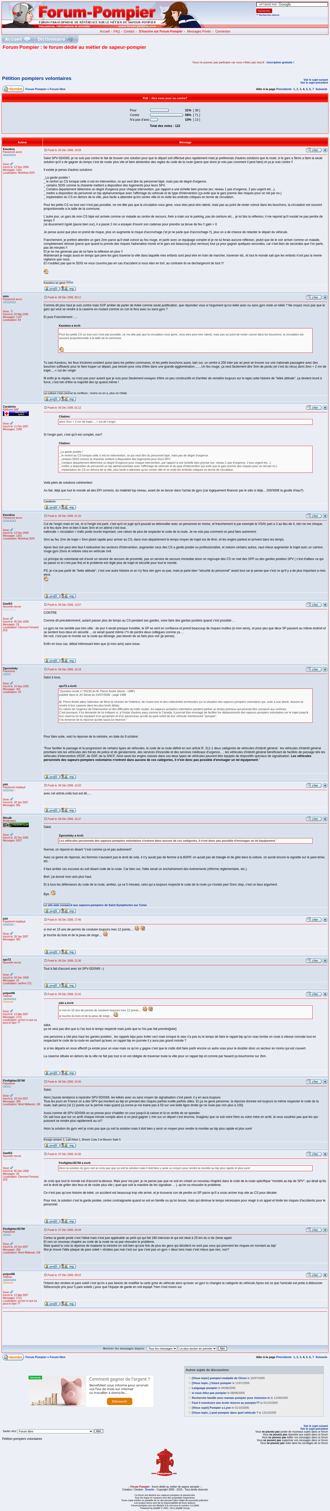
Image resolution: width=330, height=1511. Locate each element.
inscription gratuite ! (280, 62)
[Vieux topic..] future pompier (212, 1383)
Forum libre (58, 89)
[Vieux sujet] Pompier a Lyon (211, 1407)
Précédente (284, 89)
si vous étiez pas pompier (209, 1392)
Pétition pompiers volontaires (36, 78)
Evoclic (149, 1489)
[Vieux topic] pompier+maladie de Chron (219, 1378)
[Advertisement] (63, 62)
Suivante (321, 89)
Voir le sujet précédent (314, 82)
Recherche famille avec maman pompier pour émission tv (231, 1397)
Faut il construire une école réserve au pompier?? (226, 1402)
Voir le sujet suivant (316, 79)
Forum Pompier (35, 89)
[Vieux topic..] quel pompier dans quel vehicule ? (225, 1412)
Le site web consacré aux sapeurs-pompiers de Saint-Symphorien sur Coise (95, 905)
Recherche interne (269, 15)
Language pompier (204, 1387)
